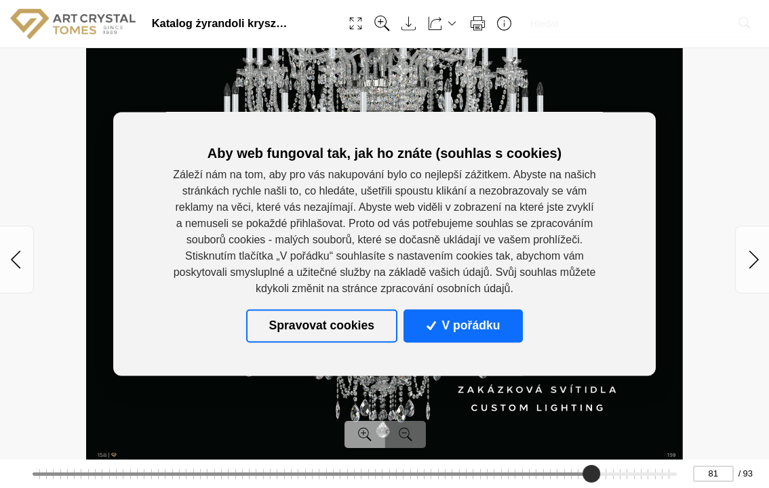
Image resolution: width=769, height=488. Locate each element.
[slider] (591, 474)
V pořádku (463, 326)
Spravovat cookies (321, 326)
